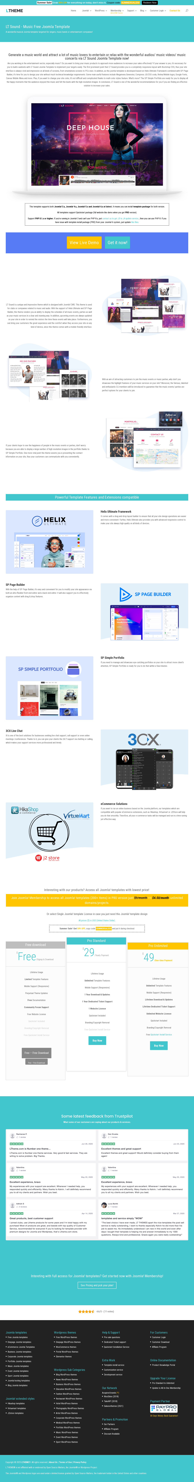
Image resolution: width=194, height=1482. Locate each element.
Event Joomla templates (18, 1371)
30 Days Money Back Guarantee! (164, 1415)
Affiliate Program (111, 1429)
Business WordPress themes (68, 1384)
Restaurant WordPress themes (69, 1398)
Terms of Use (65, 1462)
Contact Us (175, 10)
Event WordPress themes (67, 1437)
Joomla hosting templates (19, 1380)
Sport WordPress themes (67, 1442)
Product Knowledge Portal (163, 1365)
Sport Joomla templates (18, 1376)
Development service (113, 1374)
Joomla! (85, 10)
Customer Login (157, 10)
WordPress (100, 10)
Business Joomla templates (19, 1351)
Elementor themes (64, 1356)
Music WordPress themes (67, 1432)
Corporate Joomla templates (20, 1356)
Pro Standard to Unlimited (163, 1383)
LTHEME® (26, 1462)
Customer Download (160, 1342)
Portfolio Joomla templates (19, 1361)
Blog (142, 10)
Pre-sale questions (112, 1337)
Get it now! (117, 242)
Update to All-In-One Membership (166, 1388)
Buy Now (97, 1040)
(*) (118, 1393)
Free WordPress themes (66, 1337)
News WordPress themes (67, 1379)
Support (130, 10)
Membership (116, 10)
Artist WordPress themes (67, 1413)
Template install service (114, 1365)
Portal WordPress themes (67, 1351)
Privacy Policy (79, 1462)
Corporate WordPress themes (69, 1418)
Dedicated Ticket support (115, 1342)
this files (134, 222)
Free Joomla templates (18, 1337)
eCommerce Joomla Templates (21, 1347)
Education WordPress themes (68, 1389)
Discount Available (112, 1434)
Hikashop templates (16, 1403)
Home (73, 10)
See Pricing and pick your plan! (97, 1285)
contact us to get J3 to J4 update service (120, 218)
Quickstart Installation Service (116, 1347)
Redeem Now (149, 3)
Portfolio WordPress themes (68, 1427)
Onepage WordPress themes (68, 1342)
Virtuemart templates (17, 1408)
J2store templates (16, 1413)
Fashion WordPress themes (67, 1394)
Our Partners (109, 1424)
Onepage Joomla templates (19, 1342)
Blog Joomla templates (18, 1385)
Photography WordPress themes (70, 1408)
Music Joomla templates (18, 1366)
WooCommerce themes (66, 1347)
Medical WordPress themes (68, 1422)
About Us (53, 1462)
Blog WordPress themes (66, 1374)
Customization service (113, 1370)
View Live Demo (84, 242)
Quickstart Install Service (161, 1034)
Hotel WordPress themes (67, 1403)
